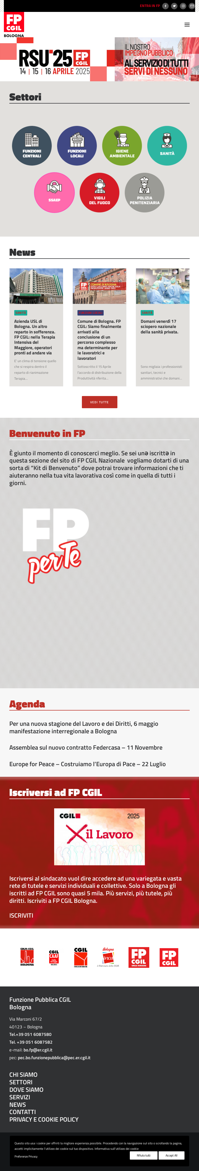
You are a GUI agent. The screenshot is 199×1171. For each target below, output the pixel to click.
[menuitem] (149, 6)
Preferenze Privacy (26, 1156)
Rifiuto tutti (144, 1155)
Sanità (21, 313)
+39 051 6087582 (35, 1042)
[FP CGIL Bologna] (14, 24)
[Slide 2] (102, 76)
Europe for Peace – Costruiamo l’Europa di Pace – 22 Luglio (87, 764)
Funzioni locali (90, 313)
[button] (187, 24)
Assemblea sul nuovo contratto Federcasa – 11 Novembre (85, 747)
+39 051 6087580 (34, 1034)
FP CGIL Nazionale (101, 460)
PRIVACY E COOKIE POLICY (44, 1119)
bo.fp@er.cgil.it (38, 1049)
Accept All (171, 1155)
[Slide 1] (97, 76)
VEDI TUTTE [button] (99, 402)
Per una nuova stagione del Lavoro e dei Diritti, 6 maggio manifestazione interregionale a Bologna (83, 727)
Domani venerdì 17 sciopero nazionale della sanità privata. (159, 326)
